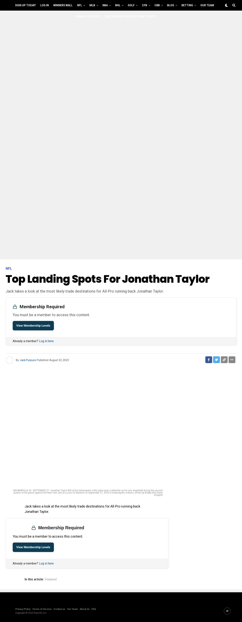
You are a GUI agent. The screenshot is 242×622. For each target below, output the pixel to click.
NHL (117, 5)
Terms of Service (42, 609)
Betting (187, 5)
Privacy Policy (22, 609)
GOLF (131, 5)
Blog (170, 5)
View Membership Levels (33, 325)
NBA (105, 5)
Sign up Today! (25, 5)
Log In (44, 5)
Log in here (46, 341)
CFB (144, 5)
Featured (51, 579)
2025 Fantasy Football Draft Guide (130, 16)
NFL (79, 5)
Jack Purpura (28, 360)
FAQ (94, 609)
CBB (157, 5)
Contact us (59, 609)
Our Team (207, 5)
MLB (92, 5)
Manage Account (88, 16)
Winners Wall (63, 5)
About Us (85, 609)
